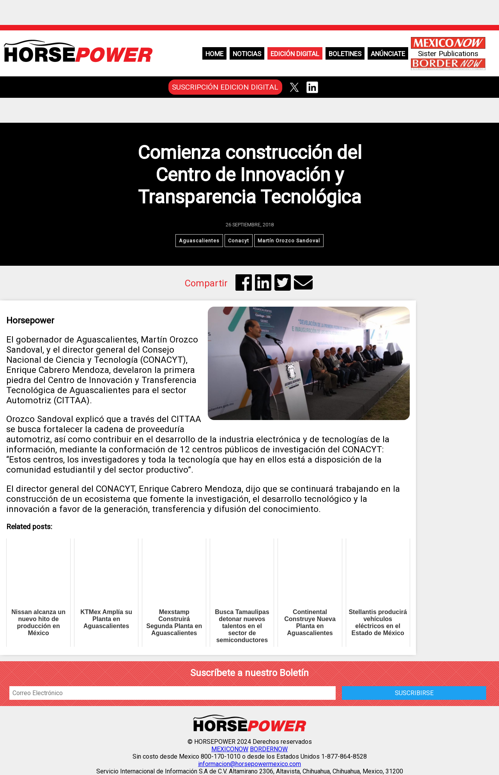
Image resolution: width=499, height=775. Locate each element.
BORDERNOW (269, 749)
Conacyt (238, 241)
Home (214, 54)
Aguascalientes (199, 241)
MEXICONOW (229, 749)
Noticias (247, 54)
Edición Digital (295, 54)
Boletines (345, 54)
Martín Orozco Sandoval (289, 241)
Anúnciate (388, 54)
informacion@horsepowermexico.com (249, 764)
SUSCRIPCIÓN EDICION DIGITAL (225, 87)
